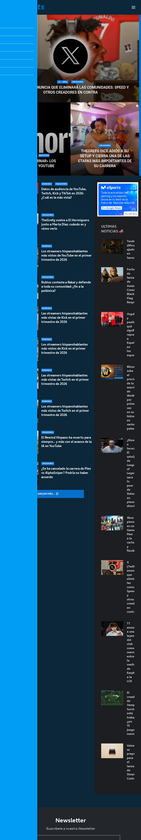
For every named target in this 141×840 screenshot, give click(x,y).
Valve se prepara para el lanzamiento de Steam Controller (130, 761)
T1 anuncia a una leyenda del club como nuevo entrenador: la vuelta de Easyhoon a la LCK (130, 652)
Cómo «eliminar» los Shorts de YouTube (36, 163)
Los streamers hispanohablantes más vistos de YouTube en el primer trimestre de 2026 (66, 255)
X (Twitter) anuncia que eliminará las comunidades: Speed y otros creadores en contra (70, 90)
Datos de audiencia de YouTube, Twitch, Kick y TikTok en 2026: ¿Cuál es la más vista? (63, 193)
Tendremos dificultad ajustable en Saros (130, 249)
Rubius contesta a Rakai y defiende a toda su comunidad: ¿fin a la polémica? (66, 286)
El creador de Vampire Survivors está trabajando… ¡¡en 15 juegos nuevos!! (130, 713)
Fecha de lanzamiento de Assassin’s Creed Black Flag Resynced (130, 285)
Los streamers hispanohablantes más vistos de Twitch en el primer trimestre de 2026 (65, 413)
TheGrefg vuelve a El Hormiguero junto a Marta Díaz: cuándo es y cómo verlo (65, 224)
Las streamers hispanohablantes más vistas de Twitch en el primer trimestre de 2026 (65, 379)
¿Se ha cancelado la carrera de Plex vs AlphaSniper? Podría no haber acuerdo (66, 472)
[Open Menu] (133, 7)
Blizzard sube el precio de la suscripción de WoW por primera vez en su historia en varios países (130, 397)
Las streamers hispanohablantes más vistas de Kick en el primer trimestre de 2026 (64, 317)
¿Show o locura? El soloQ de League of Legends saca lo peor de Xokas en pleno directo (130, 473)
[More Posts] (47, 494)
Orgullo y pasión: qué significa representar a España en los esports (130, 334)
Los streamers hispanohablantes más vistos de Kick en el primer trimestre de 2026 (64, 348)
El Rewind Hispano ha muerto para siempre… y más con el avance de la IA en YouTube (66, 441)
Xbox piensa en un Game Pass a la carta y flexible (130, 534)
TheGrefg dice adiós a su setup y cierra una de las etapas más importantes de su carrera (105, 158)
